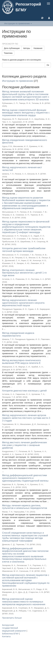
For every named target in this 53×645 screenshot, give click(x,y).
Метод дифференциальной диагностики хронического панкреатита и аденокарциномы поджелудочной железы (25, 478)
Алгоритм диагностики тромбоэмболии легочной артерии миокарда (23, 249)
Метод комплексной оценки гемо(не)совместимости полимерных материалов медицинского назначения (23, 602)
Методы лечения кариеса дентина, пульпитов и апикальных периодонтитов (24, 507)
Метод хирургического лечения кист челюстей (22, 168)
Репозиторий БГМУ (28, 7)
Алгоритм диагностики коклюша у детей (24, 390)
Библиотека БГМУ (10, 633)
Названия (37, 48)
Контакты (6, 636)
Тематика (8, 53)
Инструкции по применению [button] (18, 23)
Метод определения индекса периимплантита (18, 334)
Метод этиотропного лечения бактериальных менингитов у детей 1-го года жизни (24, 273)
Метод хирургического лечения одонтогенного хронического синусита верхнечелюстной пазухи (23, 303)
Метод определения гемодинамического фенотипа (24, 141)
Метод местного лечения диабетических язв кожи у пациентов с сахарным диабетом (24, 445)
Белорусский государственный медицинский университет (14, 628)
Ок (48, 65)
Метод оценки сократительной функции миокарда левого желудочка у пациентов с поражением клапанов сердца (26, 113)
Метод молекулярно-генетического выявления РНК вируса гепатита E (21, 361)
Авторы (26, 48)
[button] (42, 17)
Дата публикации (12, 48)
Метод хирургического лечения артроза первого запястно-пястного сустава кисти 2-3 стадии (26, 418)
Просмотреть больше (12, 618)
